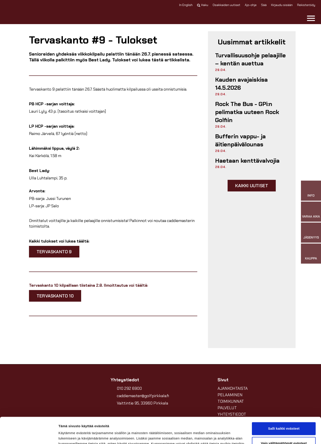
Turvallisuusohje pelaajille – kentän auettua (250, 59)
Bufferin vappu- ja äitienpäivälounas (240, 140)
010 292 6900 (129, 388)
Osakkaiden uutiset (226, 5)
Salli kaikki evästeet (284, 402)
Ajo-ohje (251, 5)
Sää (264, 5)
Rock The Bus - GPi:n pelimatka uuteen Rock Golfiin (247, 112)
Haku (202, 5)
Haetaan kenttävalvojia (247, 160)
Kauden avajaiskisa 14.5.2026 (241, 83)
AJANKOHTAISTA (233, 388)
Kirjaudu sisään (282, 5)
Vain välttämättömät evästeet (284, 417)
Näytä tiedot (68, 435)
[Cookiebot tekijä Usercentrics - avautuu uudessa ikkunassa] (28, 435)
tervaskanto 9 (54, 252)
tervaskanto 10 (55, 296)
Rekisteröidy (306, 5)
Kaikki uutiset (251, 186)
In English (186, 5)
